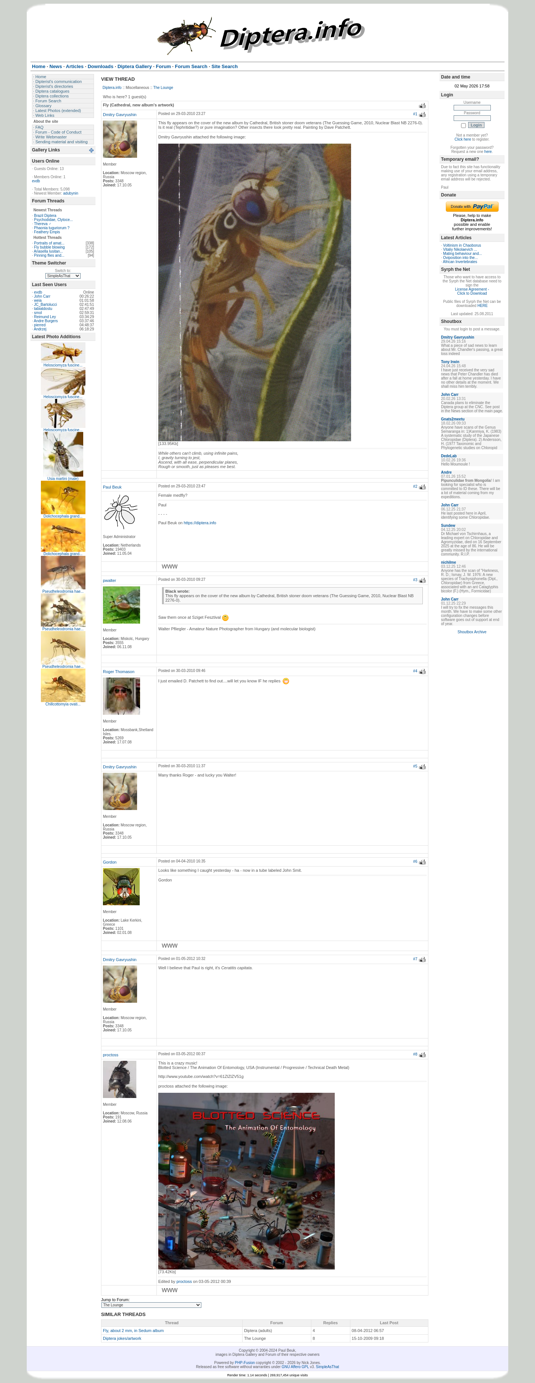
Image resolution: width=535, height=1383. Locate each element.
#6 (415, 861)
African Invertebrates (460, 262)
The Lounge (163, 88)
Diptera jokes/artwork (122, 1338)
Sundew (448, 526)
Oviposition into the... (460, 258)
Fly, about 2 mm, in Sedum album (133, 1330)
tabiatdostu (43, 309)
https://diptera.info (200, 523)
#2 (415, 486)
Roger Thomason (118, 671)
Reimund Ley (45, 317)
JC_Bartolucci (45, 304)
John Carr (42, 296)
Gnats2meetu (452, 419)
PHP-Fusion (245, 1363)
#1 (415, 114)
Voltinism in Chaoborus (462, 245)
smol (38, 313)
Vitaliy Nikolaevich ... (460, 249)
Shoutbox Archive (472, 632)
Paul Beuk (112, 487)
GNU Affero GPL (295, 1367)
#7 (415, 959)
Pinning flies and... (49, 255)
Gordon (110, 862)
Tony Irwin (450, 362)
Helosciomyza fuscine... (62, 365)
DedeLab (449, 456)
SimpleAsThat (327, 1367)
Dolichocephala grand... (62, 516)
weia (38, 300)
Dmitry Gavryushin (119, 114)
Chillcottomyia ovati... (62, 704)
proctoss (111, 1055)
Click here (463, 139)
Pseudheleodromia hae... (63, 591)
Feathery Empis (47, 232)
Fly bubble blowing (49, 247)
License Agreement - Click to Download (472, 291)
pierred (40, 325)
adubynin (70, 193)
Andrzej (40, 329)
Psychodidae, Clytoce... (53, 220)
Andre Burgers (46, 321)
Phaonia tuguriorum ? (52, 228)
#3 (415, 580)
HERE (482, 306)
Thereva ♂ (42, 224)
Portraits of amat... (49, 243)
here (488, 152)
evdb (36, 181)
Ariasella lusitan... (48, 251)
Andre (446, 472)
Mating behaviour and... (462, 254)
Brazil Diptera (45, 216)
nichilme (448, 562)
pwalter (109, 580)
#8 (415, 1054)
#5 (415, 766)
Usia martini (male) (63, 479)
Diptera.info (112, 88)
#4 (415, 671)
